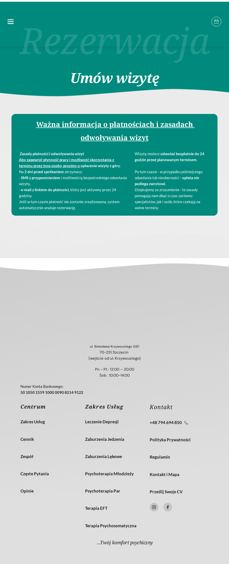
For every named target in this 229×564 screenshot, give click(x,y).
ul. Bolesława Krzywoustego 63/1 (114, 346)
